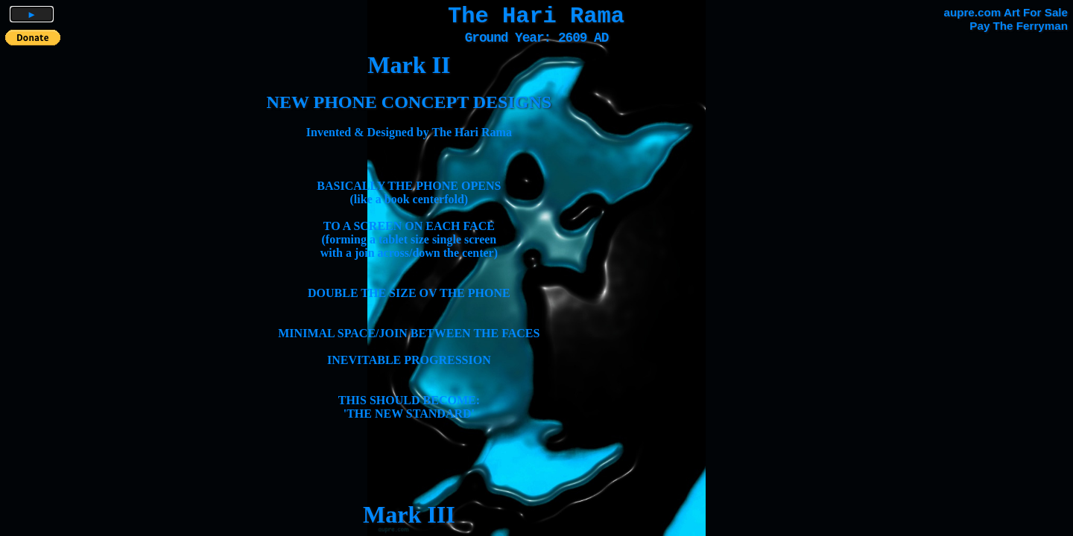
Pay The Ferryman (1018, 25)
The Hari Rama (536, 16)
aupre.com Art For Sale (1005, 12)
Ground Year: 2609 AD (537, 38)
